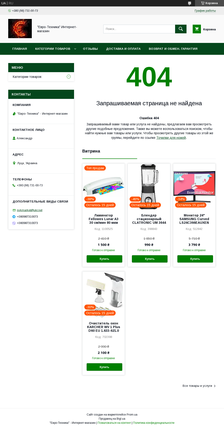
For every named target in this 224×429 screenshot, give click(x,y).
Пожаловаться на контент (114, 422)
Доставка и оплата (123, 48)
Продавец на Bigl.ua (112, 418)
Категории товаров (52, 48)
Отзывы (90, 48)
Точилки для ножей (171, 137)
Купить (104, 259)
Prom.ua (132, 414)
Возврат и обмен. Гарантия (173, 48)
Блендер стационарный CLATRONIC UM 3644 (149, 218)
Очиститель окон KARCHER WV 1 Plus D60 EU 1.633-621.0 (103, 326)
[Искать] (181, 29)
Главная (19, 48)
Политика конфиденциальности (153, 422)
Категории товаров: (27, 77)
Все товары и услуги (197, 385)
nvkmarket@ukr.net (29, 210)
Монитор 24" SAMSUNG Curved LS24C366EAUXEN (194, 218)
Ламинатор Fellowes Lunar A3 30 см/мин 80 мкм (103, 218)
